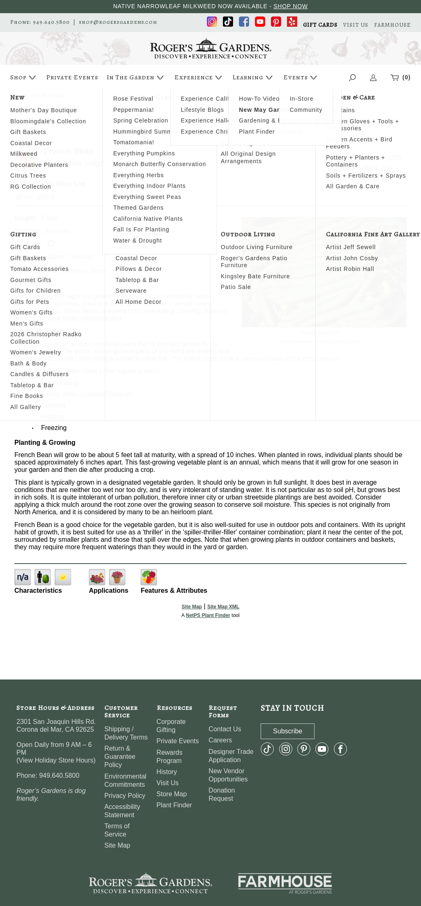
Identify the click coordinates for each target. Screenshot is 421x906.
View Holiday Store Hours (56, 760)
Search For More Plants (364, 156)
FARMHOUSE (392, 25)
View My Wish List (364, 167)
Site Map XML (223, 607)
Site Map (192, 607)
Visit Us (168, 782)
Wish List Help (364, 177)
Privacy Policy (125, 795)
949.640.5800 (51, 22)
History (167, 771)
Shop (24, 77)
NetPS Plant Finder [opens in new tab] (208, 615)
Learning (253, 77)
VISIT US (355, 25)
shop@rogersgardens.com (118, 22)
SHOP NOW (290, 6)
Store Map (172, 793)
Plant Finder (174, 805)
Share (46, 196)
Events (301, 77)
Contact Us (224, 729)
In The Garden (136, 77)
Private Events (72, 77)
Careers (220, 740)
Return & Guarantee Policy (120, 756)
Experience (199, 77)
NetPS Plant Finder (338, 341)
